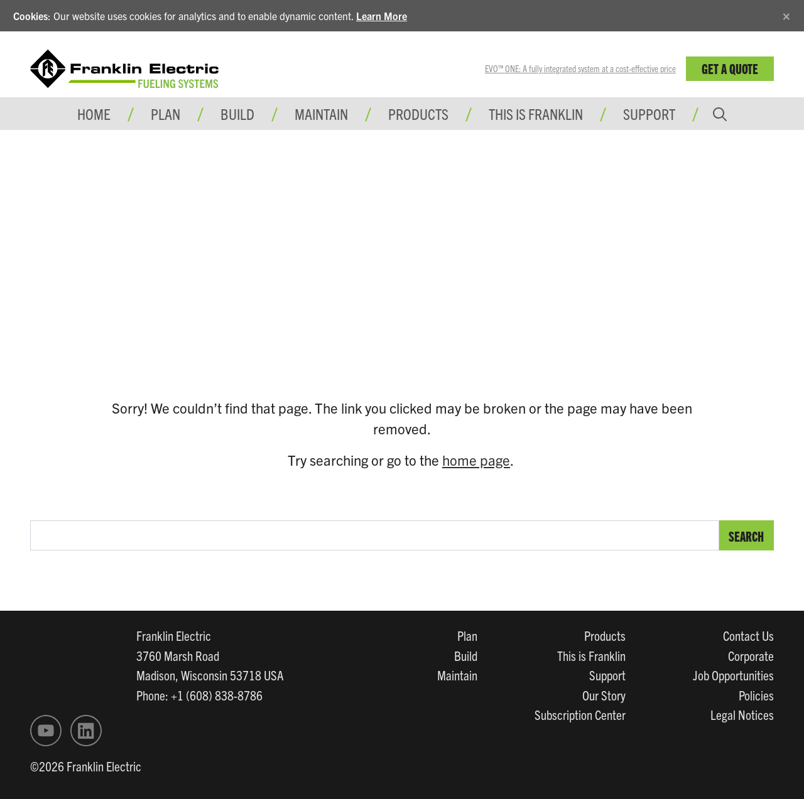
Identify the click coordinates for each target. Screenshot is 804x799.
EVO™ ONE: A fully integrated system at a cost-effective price (580, 68)
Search (746, 536)
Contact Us (748, 635)
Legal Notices (742, 714)
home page (476, 460)
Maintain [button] (321, 113)
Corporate (751, 655)
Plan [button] (165, 113)
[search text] (374, 535)
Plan (467, 635)
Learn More (381, 15)
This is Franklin (536, 113)
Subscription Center (580, 714)
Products (605, 635)
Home (94, 113)
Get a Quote (730, 68)
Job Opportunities (733, 675)
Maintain (457, 675)
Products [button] (418, 113)
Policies (756, 695)
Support (649, 113)
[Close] (786, 14)
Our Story (604, 695)
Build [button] (237, 113)
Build (465, 655)
